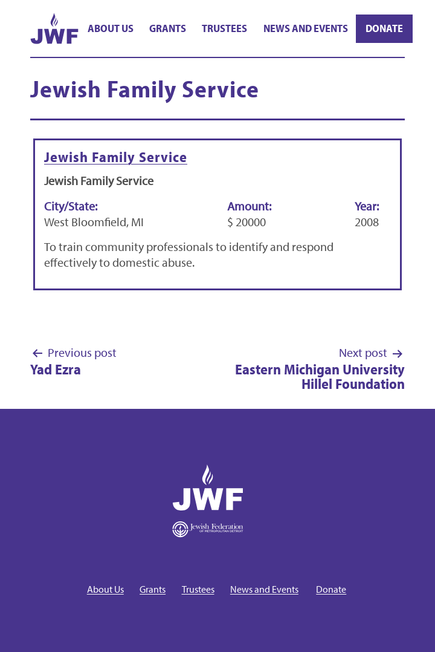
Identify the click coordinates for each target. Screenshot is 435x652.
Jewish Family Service (115, 157)
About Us (111, 28)
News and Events (305, 28)
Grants (167, 28)
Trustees (224, 28)
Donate (384, 28)
